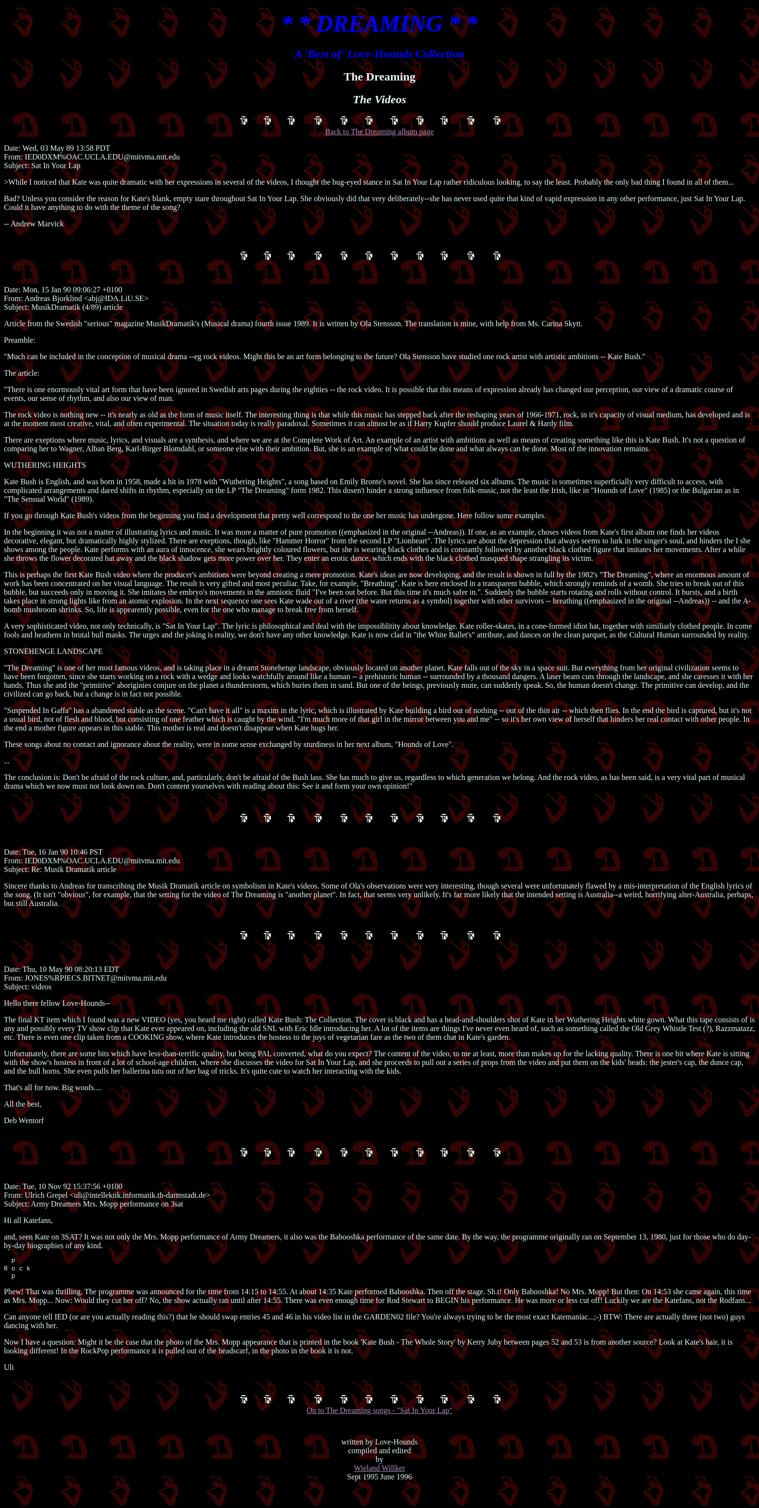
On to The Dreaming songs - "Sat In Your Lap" (379, 1423)
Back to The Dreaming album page (379, 127)
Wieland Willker (379, 1487)
